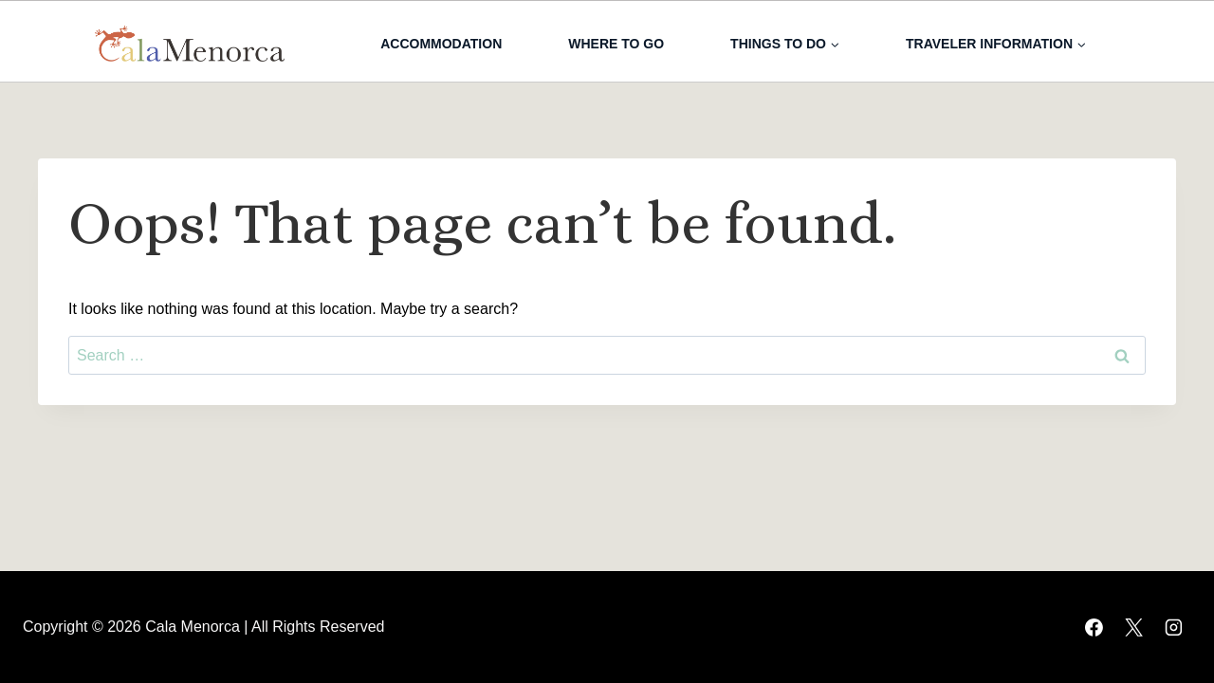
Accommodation (441, 43)
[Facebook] (1094, 627)
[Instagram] (1173, 627)
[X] (1133, 627)
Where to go (616, 43)
